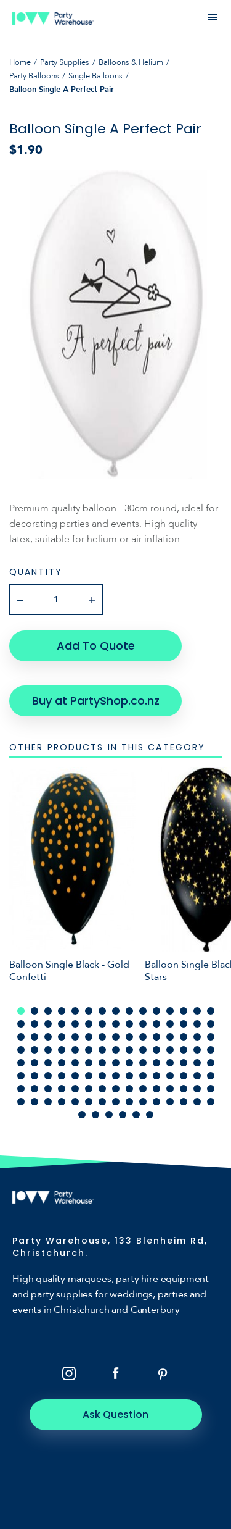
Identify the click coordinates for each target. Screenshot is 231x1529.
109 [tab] (61, 1101)
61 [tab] (21, 1062)
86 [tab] (156, 1075)
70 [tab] (143, 1062)
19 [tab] (61, 1024)
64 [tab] (61, 1062)
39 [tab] (129, 1037)
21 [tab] (88, 1024)
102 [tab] (170, 1088)
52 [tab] (102, 1050)
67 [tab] (102, 1062)
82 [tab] (102, 1075)
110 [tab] (75, 1101)
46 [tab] (21, 1050)
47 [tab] (34, 1050)
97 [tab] (102, 1088)
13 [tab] (183, 1011)
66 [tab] (88, 1062)
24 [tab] (129, 1024)
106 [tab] (21, 1101)
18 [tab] (48, 1024)
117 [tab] (170, 1101)
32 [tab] (34, 1037)
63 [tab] (48, 1062)
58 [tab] (183, 1050)
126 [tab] (149, 1114)
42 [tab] (170, 1037)
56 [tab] (156, 1050)
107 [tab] (34, 1101)
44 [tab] (197, 1037)
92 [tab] (34, 1088)
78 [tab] (48, 1075)
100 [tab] (143, 1088)
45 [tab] (210, 1037)
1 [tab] (21, 1011)
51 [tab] (88, 1050)
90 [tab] (210, 1075)
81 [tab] (88, 1075)
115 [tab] (143, 1101)
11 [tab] (156, 1011)
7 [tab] (102, 1011)
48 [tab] (48, 1050)
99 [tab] (129, 1088)
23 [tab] (116, 1024)
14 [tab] (197, 1011)
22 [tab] (102, 1024)
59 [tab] (197, 1050)
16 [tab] (21, 1024)
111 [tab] (88, 1101)
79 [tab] (61, 1075)
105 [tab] (210, 1088)
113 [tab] (116, 1101)
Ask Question (115, 1414)
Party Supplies (64, 62)
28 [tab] (183, 1024)
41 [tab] (156, 1037)
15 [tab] (210, 1011)
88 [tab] (183, 1075)
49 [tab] (61, 1050)
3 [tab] (48, 1011)
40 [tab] (143, 1037)
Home (20, 62)
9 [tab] (129, 1011)
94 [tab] (61, 1088)
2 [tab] (34, 1011)
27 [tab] (170, 1024)
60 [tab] (210, 1050)
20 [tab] (75, 1024)
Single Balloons (95, 76)
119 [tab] (197, 1101)
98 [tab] (116, 1088)
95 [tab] (75, 1088)
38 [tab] (116, 1037)
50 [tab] (75, 1050)
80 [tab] (75, 1075)
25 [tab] (143, 1024)
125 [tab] (136, 1114)
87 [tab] (170, 1075)
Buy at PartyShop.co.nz (96, 700)
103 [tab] (183, 1088)
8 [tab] (116, 1011)
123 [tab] (109, 1114)
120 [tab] (210, 1101)
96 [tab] (88, 1088)
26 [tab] (156, 1024)
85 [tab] (143, 1075)
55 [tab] (143, 1050)
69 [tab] (129, 1062)
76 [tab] (21, 1075)
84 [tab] (129, 1075)
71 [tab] (156, 1062)
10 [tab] (143, 1011)
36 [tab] (88, 1037)
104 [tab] (197, 1088)
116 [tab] (156, 1101)
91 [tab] (21, 1088)
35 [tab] (75, 1037)
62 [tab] (34, 1062)
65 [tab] (75, 1062)
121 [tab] (82, 1114)
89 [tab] (197, 1075)
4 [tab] (61, 1011)
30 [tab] (210, 1024)
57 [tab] (170, 1050)
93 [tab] (48, 1088)
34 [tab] (61, 1037)
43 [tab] (183, 1037)
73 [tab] (183, 1062)
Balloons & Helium (131, 62)
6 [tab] (88, 1011)
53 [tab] (116, 1050)
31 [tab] (21, 1037)
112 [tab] (102, 1101)
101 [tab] (156, 1088)
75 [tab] (210, 1062)
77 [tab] (34, 1075)
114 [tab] (129, 1101)
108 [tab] (48, 1101)
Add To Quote (96, 645)
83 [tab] (116, 1075)
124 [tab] (122, 1114)
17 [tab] (34, 1024)
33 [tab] (48, 1037)
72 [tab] (170, 1062)
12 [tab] (170, 1011)
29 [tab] (197, 1024)
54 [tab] (129, 1050)
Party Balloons (34, 76)
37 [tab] (102, 1037)
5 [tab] (75, 1011)
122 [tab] (95, 1114)
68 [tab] (116, 1062)
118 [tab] (183, 1101)
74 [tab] (197, 1062)
